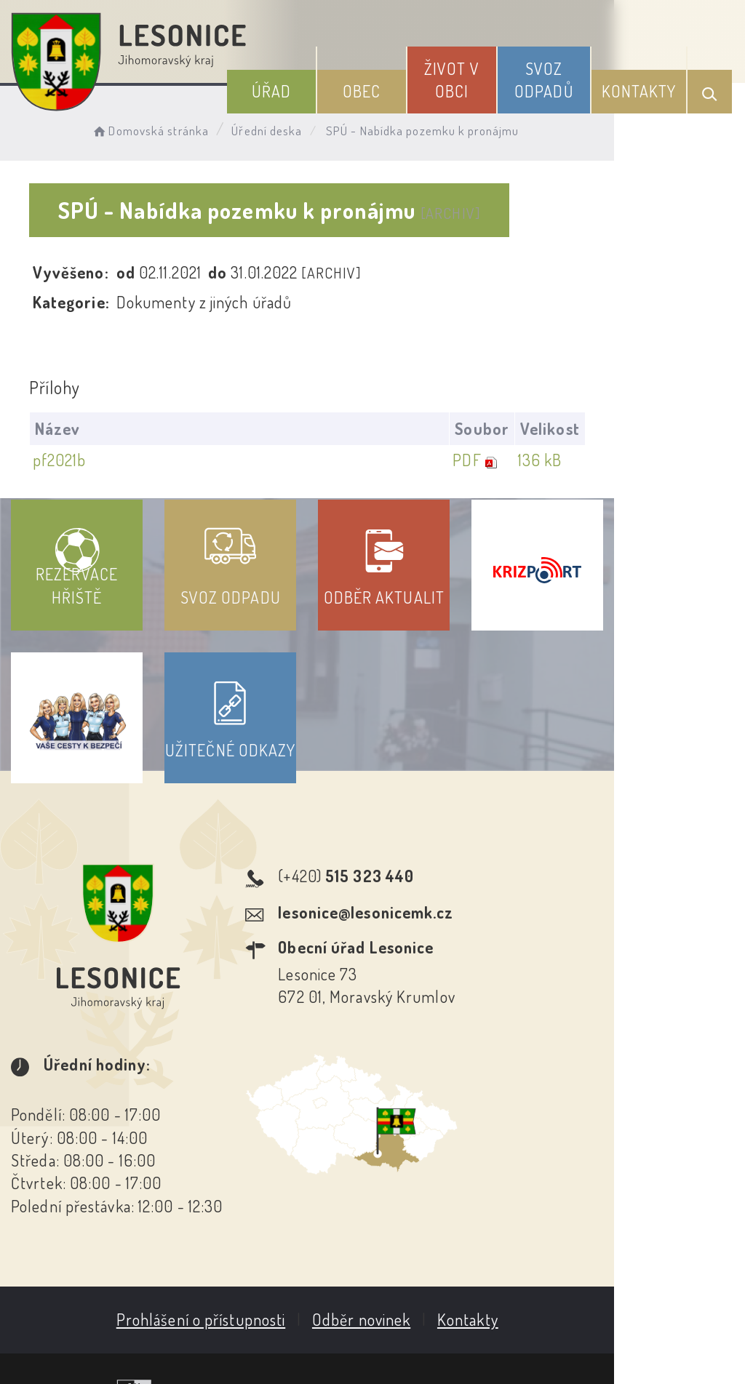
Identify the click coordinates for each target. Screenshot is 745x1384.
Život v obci (478, 75)
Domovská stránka (164, 127)
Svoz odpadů (559, 75)
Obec (398, 86)
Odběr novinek (427, 1229)
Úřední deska (282, 127)
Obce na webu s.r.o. (635, 1300)
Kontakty (644, 86)
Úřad (318, 86)
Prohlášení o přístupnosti (266, 1229)
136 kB (667, 460)
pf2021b (63, 460)
